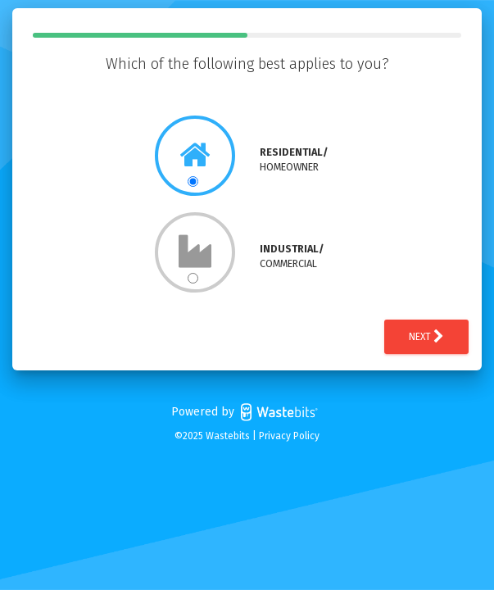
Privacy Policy (289, 436)
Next (426, 336)
